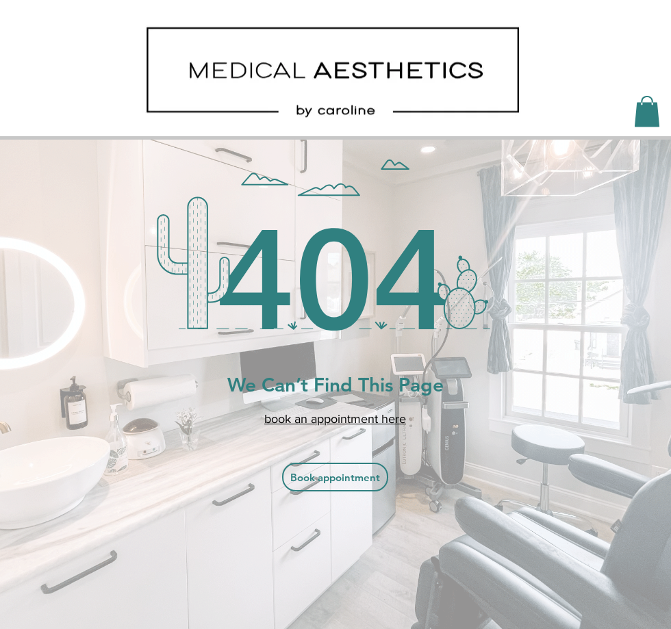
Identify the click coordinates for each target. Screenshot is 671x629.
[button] (647, 111)
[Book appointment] (335, 477)
